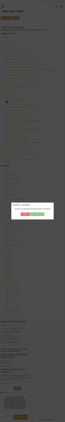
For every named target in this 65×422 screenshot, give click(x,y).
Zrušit (25, 214)
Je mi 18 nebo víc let (37, 214)
